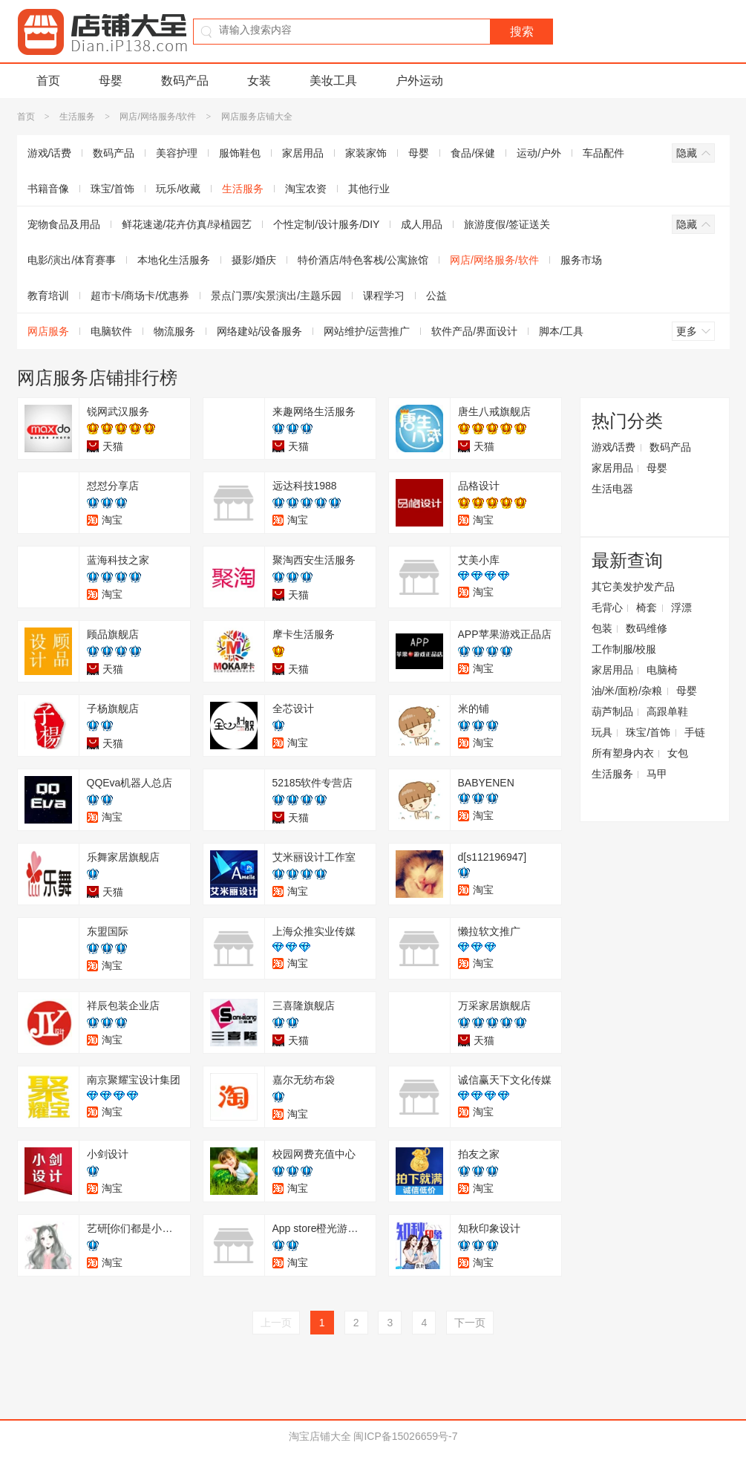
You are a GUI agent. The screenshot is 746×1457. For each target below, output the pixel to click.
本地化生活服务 (173, 260)
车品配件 (603, 153)
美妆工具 (333, 80)
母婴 (110, 80)
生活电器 (612, 489)
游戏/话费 (49, 153)
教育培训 (48, 295)
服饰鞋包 (240, 153)
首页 (48, 80)
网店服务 (48, 331)
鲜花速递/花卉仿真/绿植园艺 (187, 224)
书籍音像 (48, 189)
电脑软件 (111, 331)
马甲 (657, 774)
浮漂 (681, 607)
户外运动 (419, 80)
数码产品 (185, 80)
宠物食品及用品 (63, 224)
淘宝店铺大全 (320, 1436)
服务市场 (581, 260)
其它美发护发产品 (633, 587)
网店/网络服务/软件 (158, 116)
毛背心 (607, 607)
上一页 (276, 1323)
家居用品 (303, 153)
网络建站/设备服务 (260, 331)
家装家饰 (366, 153)
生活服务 (77, 116)
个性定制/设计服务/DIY (326, 224)
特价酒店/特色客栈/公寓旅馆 (363, 260)
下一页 (469, 1323)
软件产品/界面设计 (474, 331)
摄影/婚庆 (254, 260)
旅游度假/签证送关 (507, 224)
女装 (259, 80)
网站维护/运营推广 (367, 331)
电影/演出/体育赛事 (72, 260)
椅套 (646, 607)
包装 (602, 628)
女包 (677, 753)
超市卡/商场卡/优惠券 (140, 295)
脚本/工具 (561, 331)
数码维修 (646, 628)
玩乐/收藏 (178, 189)
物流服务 (174, 331)
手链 (694, 732)
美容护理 (176, 153)
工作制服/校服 (624, 649)
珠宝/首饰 (113, 189)
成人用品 (421, 224)
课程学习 (384, 295)
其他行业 (369, 189)
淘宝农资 (306, 189)
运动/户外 (539, 153)
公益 (436, 295)
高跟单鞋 (667, 711)
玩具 (602, 732)
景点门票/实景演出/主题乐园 (276, 295)
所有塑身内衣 (623, 753)
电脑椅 (662, 670)
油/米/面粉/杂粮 (627, 691)
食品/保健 (473, 153)
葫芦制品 (612, 711)
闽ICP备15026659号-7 (405, 1436)
